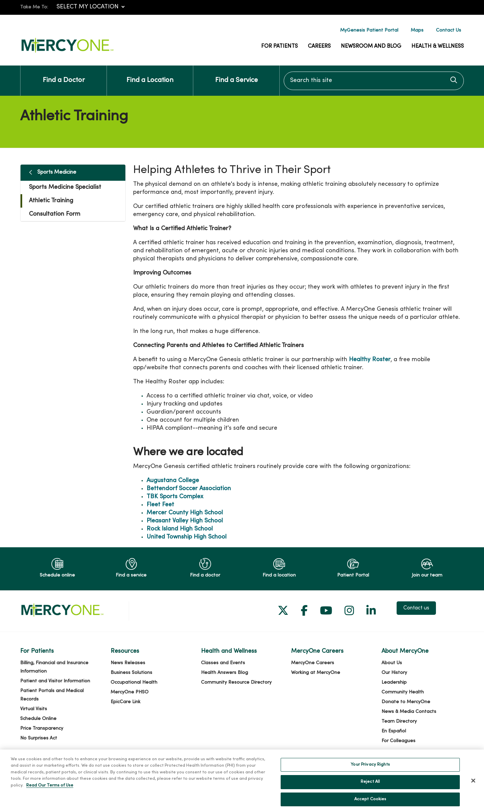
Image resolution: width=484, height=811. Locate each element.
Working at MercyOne (315, 673)
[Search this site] (374, 81)
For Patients (279, 46)
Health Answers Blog (224, 673)
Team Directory (399, 721)
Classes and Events (223, 663)
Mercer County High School (185, 513)
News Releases (128, 663)
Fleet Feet (160, 505)
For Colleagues (398, 741)
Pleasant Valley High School (185, 521)
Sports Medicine (56, 172)
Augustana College (173, 480)
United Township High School (187, 537)
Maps (417, 30)
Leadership (394, 682)
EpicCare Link (125, 702)
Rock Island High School (180, 529)
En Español (393, 731)
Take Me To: (34, 7)
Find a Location (149, 75)
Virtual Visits (33, 709)
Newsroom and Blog (371, 46)
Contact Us (448, 30)
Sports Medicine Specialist (65, 187)
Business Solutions (131, 673)
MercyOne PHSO (130, 692)
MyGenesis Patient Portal (369, 30)
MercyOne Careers (312, 663)
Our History (394, 673)
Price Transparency (41, 728)
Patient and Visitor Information (55, 681)
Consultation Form (54, 214)
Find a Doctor (64, 75)
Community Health (402, 692)
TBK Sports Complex (175, 497)
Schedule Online (38, 719)
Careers (319, 46)
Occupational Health (134, 682)
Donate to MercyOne (405, 702)
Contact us (416, 608)
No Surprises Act (38, 738)
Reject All (370, 789)
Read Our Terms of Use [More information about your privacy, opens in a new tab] (49, 793)
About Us (391, 663)
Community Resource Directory (236, 682)
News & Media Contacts (408, 712)
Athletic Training (51, 201)
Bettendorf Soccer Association (189, 489)
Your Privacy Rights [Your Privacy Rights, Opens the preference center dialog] (370, 772)
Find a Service (236, 75)
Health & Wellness (437, 46)
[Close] (473, 787)
